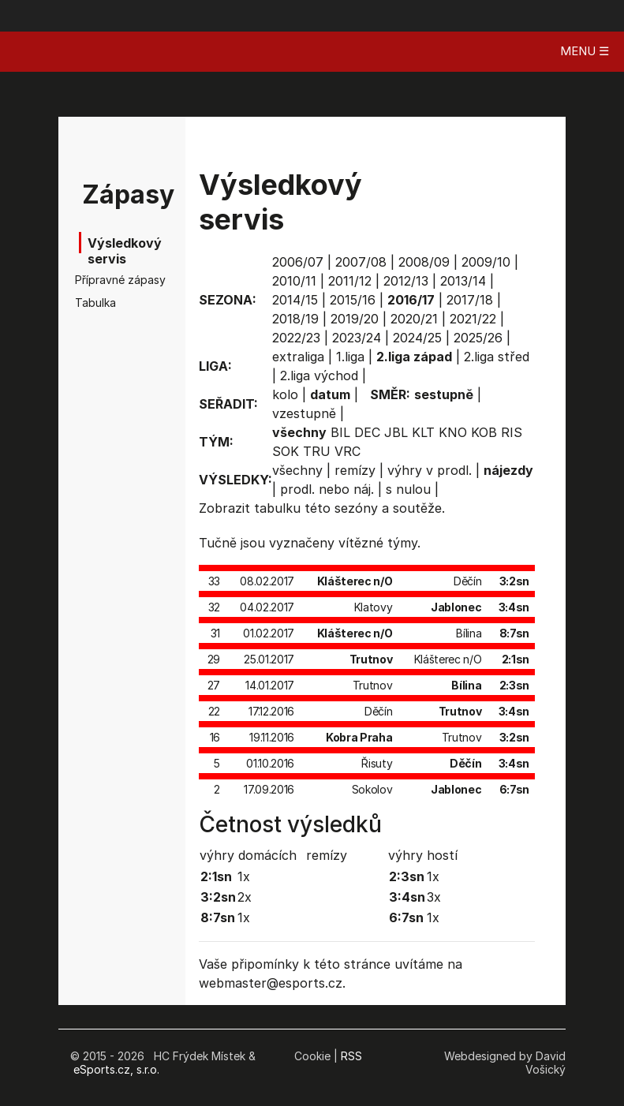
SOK (285, 451)
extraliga (298, 356)
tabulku (277, 508)
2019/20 (355, 319)
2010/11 (294, 281)
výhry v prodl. (429, 470)
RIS (511, 432)
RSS (351, 1056)
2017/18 (470, 300)
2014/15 (295, 300)
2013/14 (463, 281)
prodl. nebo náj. (327, 489)
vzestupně (304, 413)
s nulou (408, 489)
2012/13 (405, 281)
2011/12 (350, 281)
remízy (355, 470)
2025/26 (478, 338)
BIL (340, 432)
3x (434, 897)
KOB (484, 432)
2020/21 (414, 319)
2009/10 (485, 262)
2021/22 (473, 319)
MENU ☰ (584, 50)
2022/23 (296, 338)
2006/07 (297, 262)
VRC (347, 451)
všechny (297, 470)
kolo (285, 394)
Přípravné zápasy (101, 279)
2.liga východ (319, 375)
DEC (367, 432)
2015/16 (353, 300)
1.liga (350, 356)
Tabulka (95, 302)
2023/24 (356, 338)
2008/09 (424, 262)
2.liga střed (496, 356)
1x (243, 876)
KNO (453, 432)
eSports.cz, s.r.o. (116, 1069)
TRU (317, 451)
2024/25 (417, 338)
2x (244, 897)
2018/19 (295, 319)
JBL (396, 432)
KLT (423, 432)
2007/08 (361, 262)
